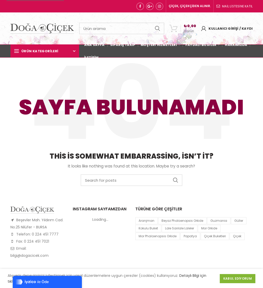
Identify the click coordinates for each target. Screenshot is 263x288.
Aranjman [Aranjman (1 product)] (146, 220)
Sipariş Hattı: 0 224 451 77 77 (35, 6)
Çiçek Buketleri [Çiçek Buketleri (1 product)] (215, 236)
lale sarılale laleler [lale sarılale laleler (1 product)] (179, 228)
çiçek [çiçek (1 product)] (237, 236)
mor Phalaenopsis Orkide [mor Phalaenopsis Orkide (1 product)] (158, 236)
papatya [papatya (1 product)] (190, 236)
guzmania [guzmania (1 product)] (218, 220)
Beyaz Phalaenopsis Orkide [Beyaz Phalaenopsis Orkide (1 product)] (182, 220)
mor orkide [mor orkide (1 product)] (209, 228)
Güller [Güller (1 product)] (238, 220)
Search (157, 28)
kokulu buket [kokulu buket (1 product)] (148, 228)
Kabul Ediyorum (237, 278)
